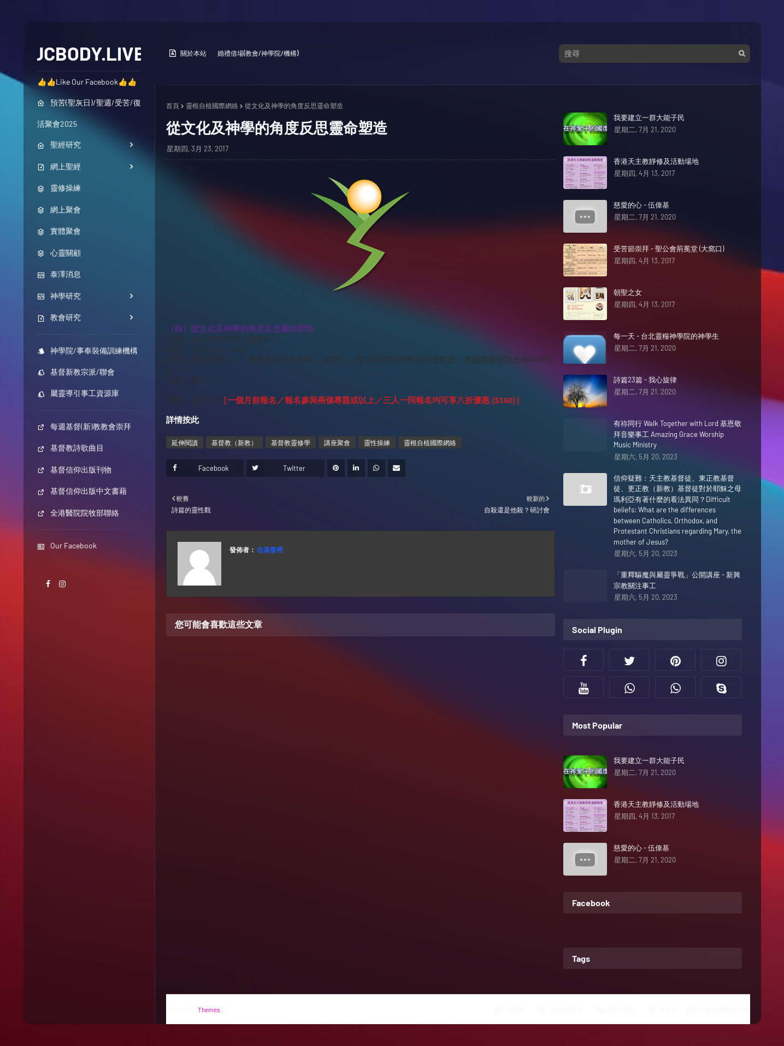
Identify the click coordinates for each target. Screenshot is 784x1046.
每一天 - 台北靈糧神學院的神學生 (666, 336)
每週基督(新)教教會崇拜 (84, 426)
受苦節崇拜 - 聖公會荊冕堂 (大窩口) (669, 248)
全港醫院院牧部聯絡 (78, 512)
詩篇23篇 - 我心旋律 (645, 379)
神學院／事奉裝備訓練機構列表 (698, 1010)
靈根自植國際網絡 (212, 105)
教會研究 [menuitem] (59, 317)
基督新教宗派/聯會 (76, 371)
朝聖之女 (628, 292)
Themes (209, 1009)
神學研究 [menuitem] (59, 295)
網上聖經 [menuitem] (59, 166)
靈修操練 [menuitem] (59, 187)
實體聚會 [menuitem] (59, 230)
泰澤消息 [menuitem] (59, 274)
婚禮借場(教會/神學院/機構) (257, 53)
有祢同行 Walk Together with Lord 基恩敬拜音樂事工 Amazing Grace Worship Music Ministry (677, 434)
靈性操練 (377, 442)
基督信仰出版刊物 (74, 469)
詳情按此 (182, 419)
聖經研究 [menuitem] (59, 144)
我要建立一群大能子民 (649, 117)
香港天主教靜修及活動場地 (656, 161)
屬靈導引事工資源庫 (78, 393)
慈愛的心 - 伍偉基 (641, 204)
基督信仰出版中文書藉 (82, 490)
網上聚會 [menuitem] (59, 209)
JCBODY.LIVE (89, 53)
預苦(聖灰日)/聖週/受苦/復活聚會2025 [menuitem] (89, 113)
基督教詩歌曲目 (70, 447)
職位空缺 (616, 1010)
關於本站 (187, 53)
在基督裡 (269, 549)
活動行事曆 (561, 1010)
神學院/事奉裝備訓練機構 (87, 350)
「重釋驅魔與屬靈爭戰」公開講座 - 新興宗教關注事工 (677, 580)
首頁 (172, 105)
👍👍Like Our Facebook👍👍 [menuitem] (87, 81)
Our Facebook (67, 545)
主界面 (509, 1010)
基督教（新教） (234, 442)
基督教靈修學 (290, 442)
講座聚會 (337, 442)
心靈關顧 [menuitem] (59, 252)
